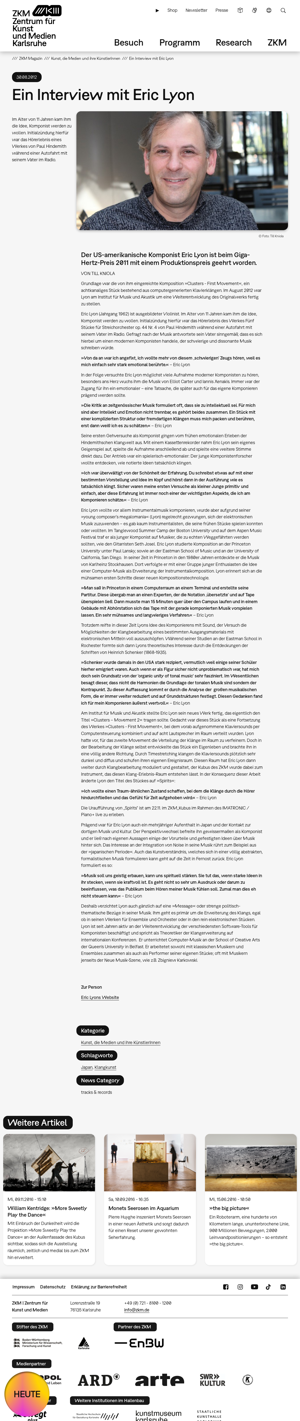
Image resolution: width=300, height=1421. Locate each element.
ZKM (277, 42)
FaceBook (226, 1287)
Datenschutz (52, 1286)
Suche (283, 10)
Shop (172, 10)
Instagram (240, 1287)
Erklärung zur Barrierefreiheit (99, 1286)
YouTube (254, 1287)
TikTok (269, 1287)
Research (234, 42)
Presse (222, 10)
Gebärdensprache (254, 10)
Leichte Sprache (240, 10)
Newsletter (196, 10)
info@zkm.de (136, 1309)
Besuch (129, 42)
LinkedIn (283, 1287)
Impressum (23, 1286)
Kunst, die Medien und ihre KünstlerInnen (120, 1042)
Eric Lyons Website (100, 997)
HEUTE (27, 1394)
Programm (179, 42)
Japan (87, 1067)
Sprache (269, 10)
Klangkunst (105, 1067)
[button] (182, 170)
